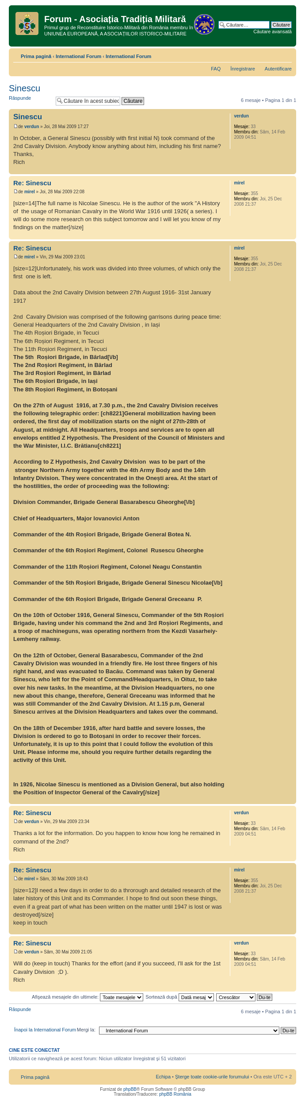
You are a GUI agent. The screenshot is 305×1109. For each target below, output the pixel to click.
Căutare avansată (272, 31)
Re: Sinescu (32, 183)
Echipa (163, 1076)
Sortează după (179, 997)
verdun (31, 126)
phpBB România (175, 1094)
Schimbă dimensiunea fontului (285, 55)
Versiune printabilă (272, 55)
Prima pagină (36, 56)
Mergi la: (86, 1029)
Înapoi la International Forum (45, 1029)
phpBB (130, 1089)
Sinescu (24, 88)
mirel (29, 191)
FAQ (216, 68)
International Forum (78, 56)
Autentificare (278, 68)
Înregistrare (242, 68)
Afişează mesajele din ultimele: (87, 997)
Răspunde (30, 100)
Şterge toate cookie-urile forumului (212, 1076)
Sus (289, 169)
